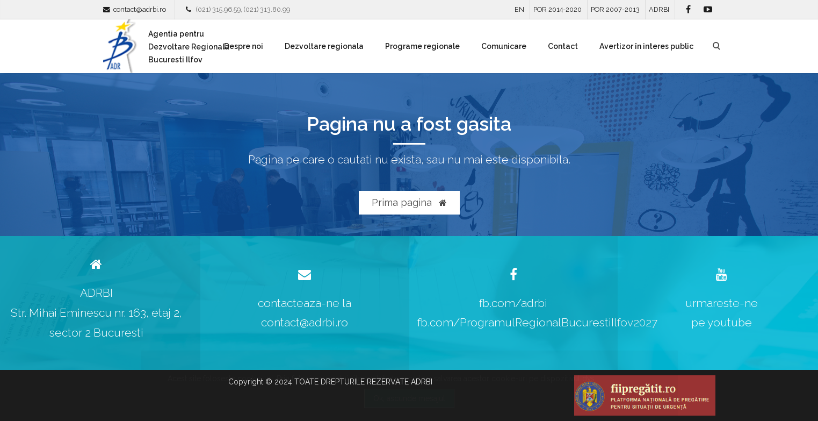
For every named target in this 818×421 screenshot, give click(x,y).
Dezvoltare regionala (324, 46)
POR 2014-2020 (557, 9)
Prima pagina (409, 202)
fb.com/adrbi (513, 303)
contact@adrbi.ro (139, 9)
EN (519, 9)
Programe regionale (422, 46)
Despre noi (243, 46)
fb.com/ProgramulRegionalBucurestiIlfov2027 (537, 322)
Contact (563, 46)
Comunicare (503, 46)
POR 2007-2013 (615, 9)
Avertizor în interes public (646, 46)
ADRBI (659, 9)
